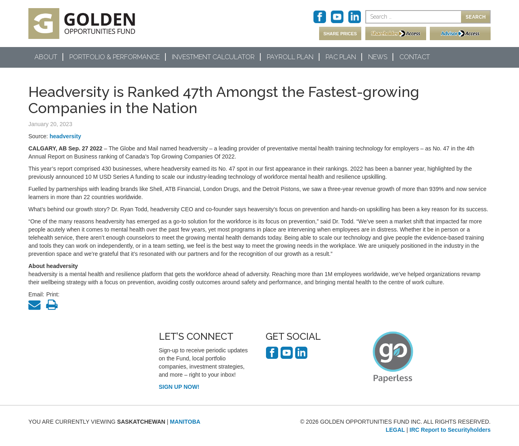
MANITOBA (185, 421)
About (45, 57)
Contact (414, 57)
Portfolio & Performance (114, 57)
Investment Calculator (213, 57)
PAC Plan (341, 57)
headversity (65, 136)
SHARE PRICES (340, 33)
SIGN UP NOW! (179, 387)
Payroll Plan (290, 57)
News (377, 57)
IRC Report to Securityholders (450, 430)
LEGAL (395, 430)
